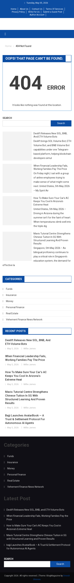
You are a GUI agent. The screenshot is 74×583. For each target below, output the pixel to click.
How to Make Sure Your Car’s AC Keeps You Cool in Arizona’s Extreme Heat (51, 201)
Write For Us (34, 12)
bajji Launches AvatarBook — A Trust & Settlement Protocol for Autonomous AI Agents (25, 419)
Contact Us (37, 9)
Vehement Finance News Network (24, 319)
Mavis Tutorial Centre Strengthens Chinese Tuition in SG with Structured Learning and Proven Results (51, 238)
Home (13, 9)
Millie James (30, 348)
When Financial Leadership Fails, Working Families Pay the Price (50, 167)
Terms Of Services (54, 9)
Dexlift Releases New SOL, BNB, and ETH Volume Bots (50, 135)
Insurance (11, 295)
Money (9, 301)
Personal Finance (15, 307)
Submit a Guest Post (52, 12)
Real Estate (12, 313)
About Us (24, 9)
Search (7, 118)
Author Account (37, 15)
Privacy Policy (18, 12)
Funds (9, 289)
